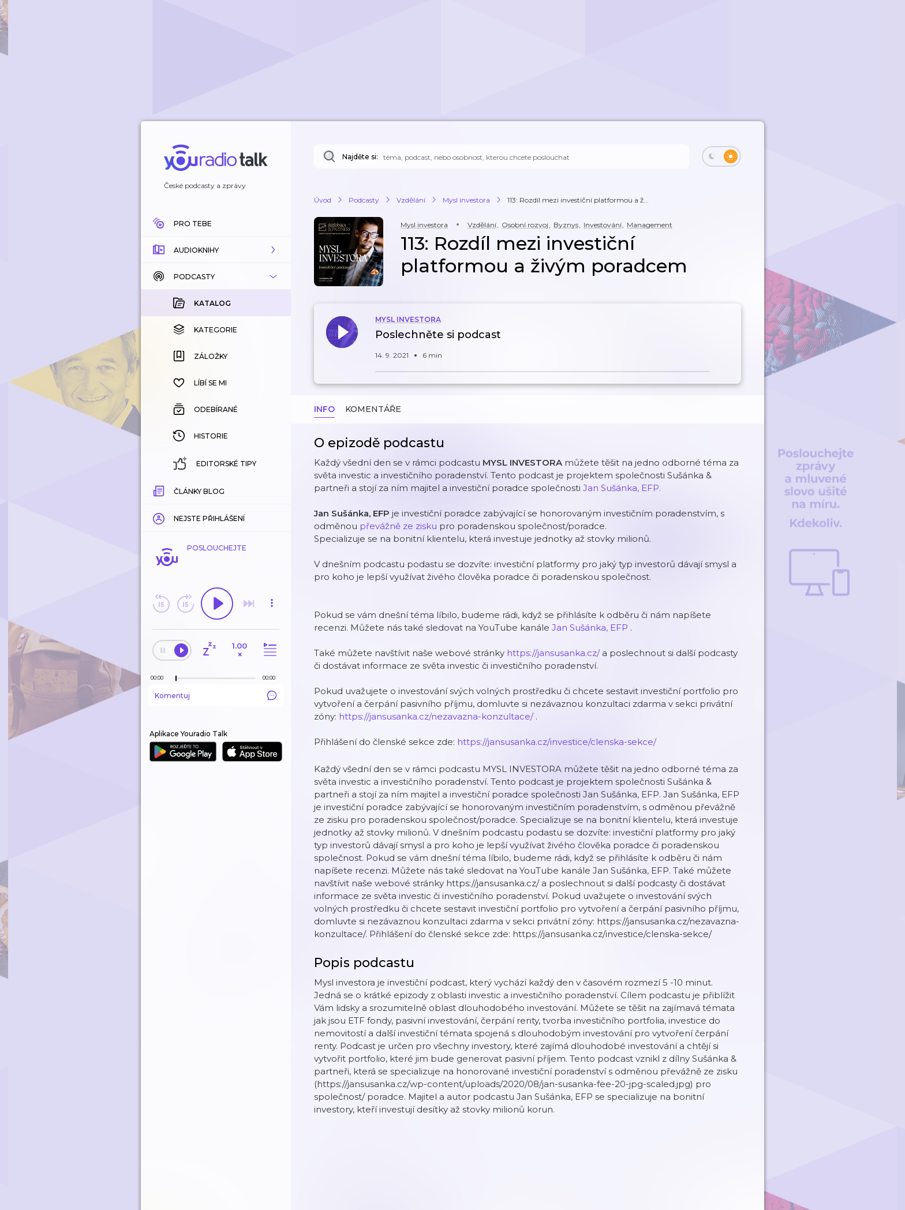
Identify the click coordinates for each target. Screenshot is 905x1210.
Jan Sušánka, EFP (590, 627)
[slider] (176, 678)
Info (324, 409)
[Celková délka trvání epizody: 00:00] (272, 678)
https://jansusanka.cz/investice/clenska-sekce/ (556, 741)
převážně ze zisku (398, 525)
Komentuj (216, 695)
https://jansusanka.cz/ (553, 652)
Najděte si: (360, 156)
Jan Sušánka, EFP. (622, 487)
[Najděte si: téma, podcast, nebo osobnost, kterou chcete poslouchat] (501, 156)
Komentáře (373, 409)
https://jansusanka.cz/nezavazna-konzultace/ (436, 716)
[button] (216, 250)
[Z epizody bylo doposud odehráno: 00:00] (160, 678)
